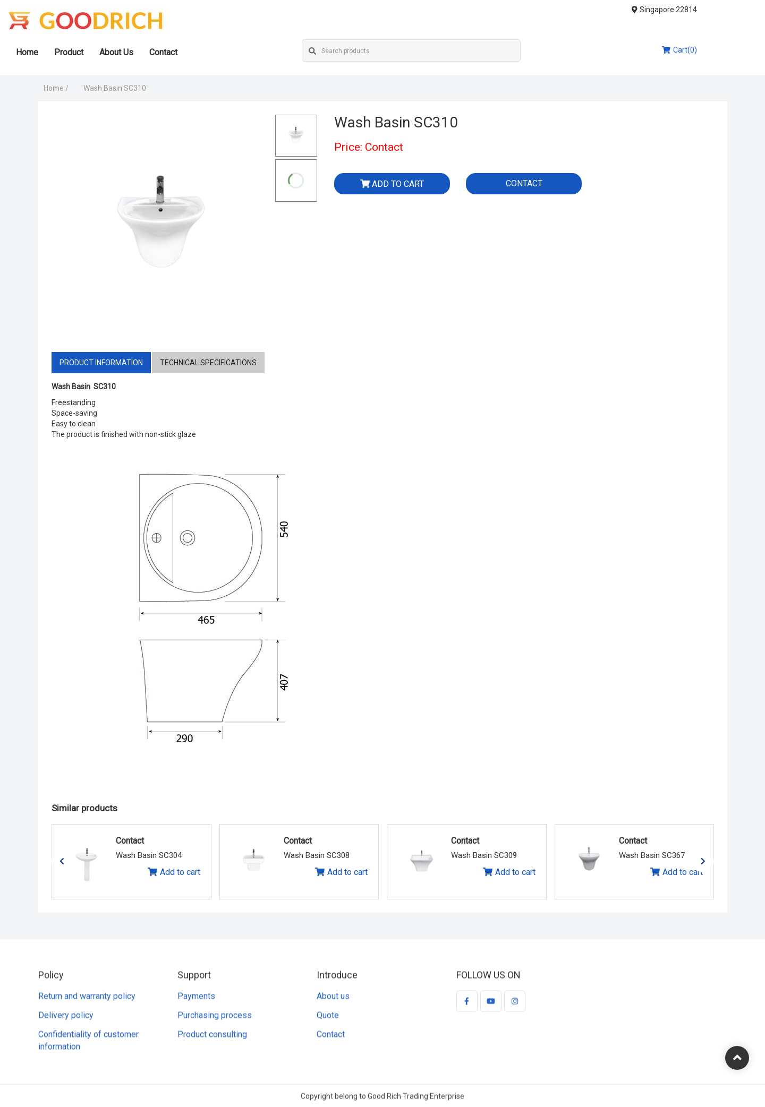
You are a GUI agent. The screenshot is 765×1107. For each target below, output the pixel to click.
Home (57, 52)
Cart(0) (709, 50)
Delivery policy (66, 1020)
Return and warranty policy (86, 1002)
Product (99, 52)
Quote (328, 1020)
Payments (196, 1002)
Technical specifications (208, 362)
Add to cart (392, 184)
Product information (101, 362)
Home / (56, 88)
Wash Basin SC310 (114, 88)
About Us (147, 52)
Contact (194, 52)
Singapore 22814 (694, 9)
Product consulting (212, 1039)
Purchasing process (214, 1020)
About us (333, 1002)
